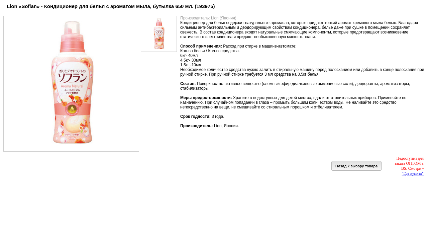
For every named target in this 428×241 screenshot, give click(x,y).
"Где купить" (413, 173)
